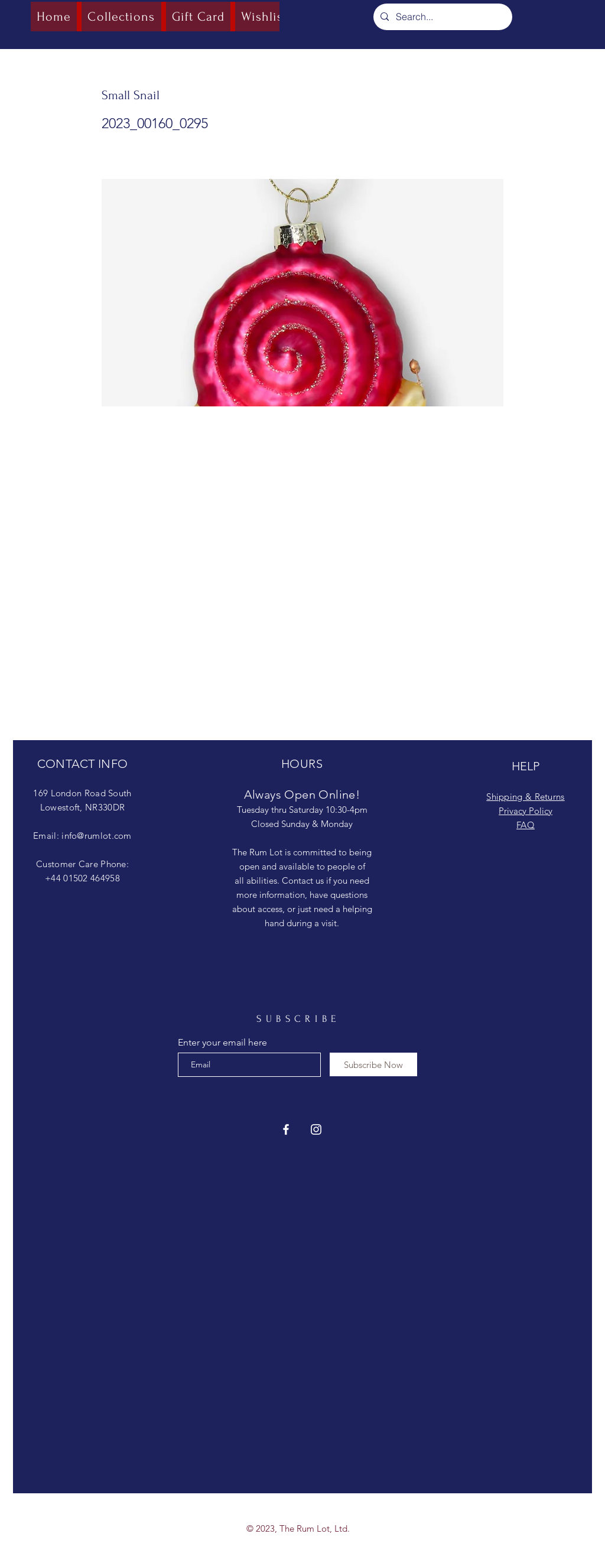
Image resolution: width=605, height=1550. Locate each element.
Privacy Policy (525, 810)
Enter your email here (222, 1042)
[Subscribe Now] (373, 1064)
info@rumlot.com (96, 835)
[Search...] (441, 17)
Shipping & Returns (525, 796)
